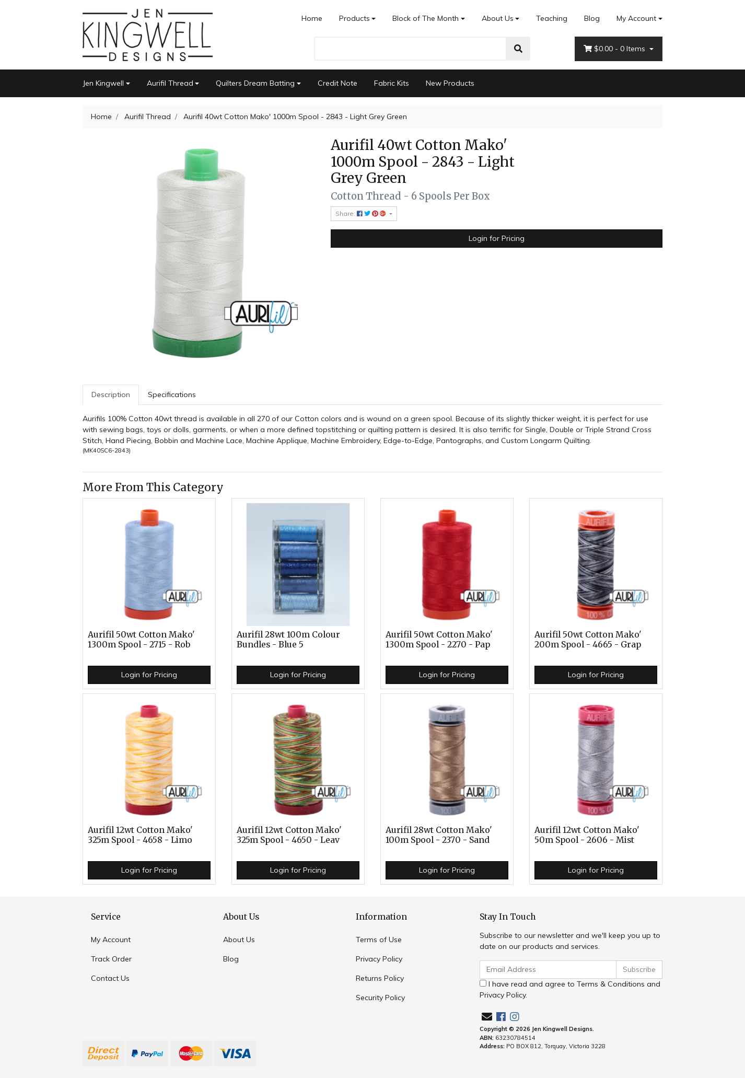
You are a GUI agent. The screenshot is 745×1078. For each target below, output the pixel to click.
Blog (592, 18)
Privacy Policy (379, 959)
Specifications (172, 394)
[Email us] (487, 1016)
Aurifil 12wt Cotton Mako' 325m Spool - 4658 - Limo (140, 835)
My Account (111, 939)
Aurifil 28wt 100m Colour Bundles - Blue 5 (288, 640)
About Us (498, 18)
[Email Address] (548, 969)
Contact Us (110, 978)
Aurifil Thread (170, 83)
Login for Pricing (497, 238)
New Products (450, 83)
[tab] (111, 395)
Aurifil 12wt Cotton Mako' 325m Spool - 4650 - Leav (289, 835)
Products (354, 18)
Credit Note (337, 83)
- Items (615, 48)
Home (311, 18)
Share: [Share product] (361, 213)
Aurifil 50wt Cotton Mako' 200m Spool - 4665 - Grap (588, 640)
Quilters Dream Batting (255, 83)
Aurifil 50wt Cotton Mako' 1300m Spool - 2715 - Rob (141, 640)
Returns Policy (380, 978)
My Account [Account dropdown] (636, 18)
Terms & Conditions (611, 984)
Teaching (551, 18)
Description (110, 394)
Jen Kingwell (103, 83)
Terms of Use (379, 939)
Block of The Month (425, 18)
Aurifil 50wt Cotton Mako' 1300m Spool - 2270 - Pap (439, 640)
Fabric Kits (391, 83)
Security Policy (380, 997)
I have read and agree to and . (570, 989)
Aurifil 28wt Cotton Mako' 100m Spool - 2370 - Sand (439, 835)
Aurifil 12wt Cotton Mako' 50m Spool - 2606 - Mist (586, 835)
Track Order (111, 959)
